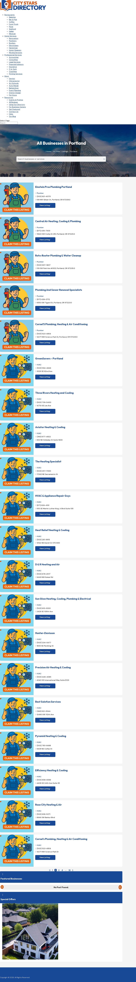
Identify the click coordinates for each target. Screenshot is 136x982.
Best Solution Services (48, 701)
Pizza (11, 26)
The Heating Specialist (48, 461)
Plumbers (12, 41)
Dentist (12, 78)
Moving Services (15, 52)
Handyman (13, 48)
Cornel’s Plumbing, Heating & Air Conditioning (61, 839)
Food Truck (13, 24)
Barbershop (14, 88)
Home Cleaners (15, 50)
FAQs (11, 114)
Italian (11, 31)
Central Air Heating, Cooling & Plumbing (58, 221)
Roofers (12, 43)
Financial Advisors (16, 64)
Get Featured (14, 109)
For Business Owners (17, 107)
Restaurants (9, 15)
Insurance (13, 67)
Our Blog (12, 116)
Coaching (13, 71)
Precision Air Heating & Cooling (53, 667)
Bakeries (12, 17)
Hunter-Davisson (45, 633)
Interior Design (15, 93)
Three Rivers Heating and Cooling (54, 392)
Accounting (13, 57)
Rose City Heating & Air (48, 804)
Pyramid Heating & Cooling (50, 736)
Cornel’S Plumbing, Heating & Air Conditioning (61, 324)
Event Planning (15, 90)
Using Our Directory (17, 104)
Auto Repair (14, 86)
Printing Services (15, 74)
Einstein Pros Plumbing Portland (53, 186)
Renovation (13, 38)
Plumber (40, 193)
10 (70, 870)
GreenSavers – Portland (49, 358)
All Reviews (13, 102)
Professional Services (13, 55)
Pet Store (13, 95)
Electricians (13, 45)
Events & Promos (16, 100)
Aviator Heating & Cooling (50, 427)
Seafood (12, 29)
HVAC (39, 365)
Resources (8, 97)
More (6, 76)
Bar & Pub (13, 19)
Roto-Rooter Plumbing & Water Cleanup (58, 255)
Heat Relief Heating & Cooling (52, 530)
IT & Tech (13, 69)
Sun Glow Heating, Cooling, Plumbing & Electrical (63, 598)
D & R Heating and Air (47, 564)
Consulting (13, 60)
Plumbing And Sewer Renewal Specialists (58, 289)
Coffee (11, 22)
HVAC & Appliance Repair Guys (52, 495)
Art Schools (14, 83)
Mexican (12, 34)
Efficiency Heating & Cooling (51, 770)
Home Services (10, 36)
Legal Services (14, 62)
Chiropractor (14, 81)
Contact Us (13, 111)
